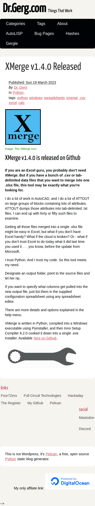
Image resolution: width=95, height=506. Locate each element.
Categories (15, 24)
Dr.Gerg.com (37, 9)
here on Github (45, 338)
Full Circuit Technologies (42, 396)
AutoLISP (14, 33)
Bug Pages (44, 33)
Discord (85, 429)
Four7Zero (9, 396)
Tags (41, 24)
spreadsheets (54, 98)
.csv (82, 98)
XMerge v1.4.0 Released (43, 67)
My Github (35, 403)
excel (13, 103)
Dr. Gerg (20, 87)
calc (22, 103)
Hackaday (75, 396)
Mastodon (86, 418)
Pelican (55, 403)
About (62, 24)
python (22, 98)
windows (36, 98)
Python (18, 93)
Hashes (72, 33)
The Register (11, 403)
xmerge (72, 98)
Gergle (12, 43)
